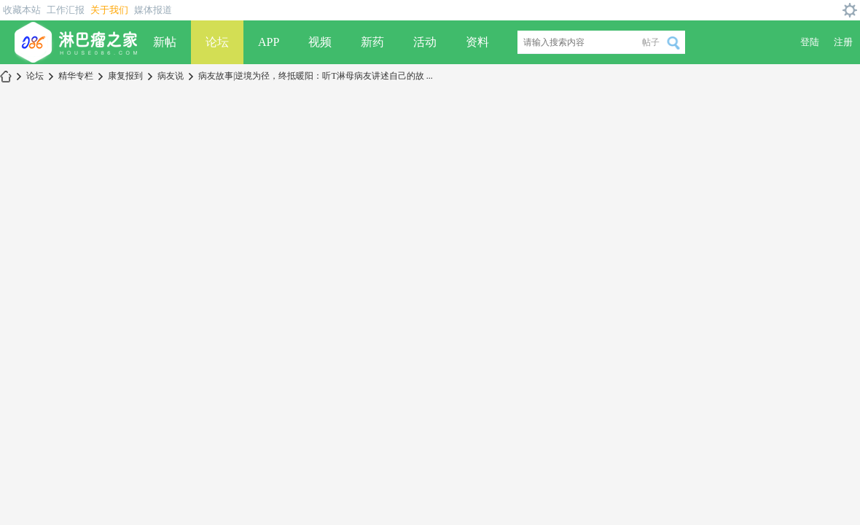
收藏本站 (22, 9)
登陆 (809, 41)
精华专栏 (75, 76)
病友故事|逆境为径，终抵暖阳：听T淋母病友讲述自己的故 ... (315, 76)
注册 (843, 41)
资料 (477, 42)
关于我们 (109, 9)
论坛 (217, 42)
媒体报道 (153, 9)
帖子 (651, 42)
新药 (372, 42)
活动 (425, 42)
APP (268, 42)
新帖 (164, 42)
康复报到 (125, 76)
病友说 (170, 76)
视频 (320, 42)
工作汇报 (66, 9)
